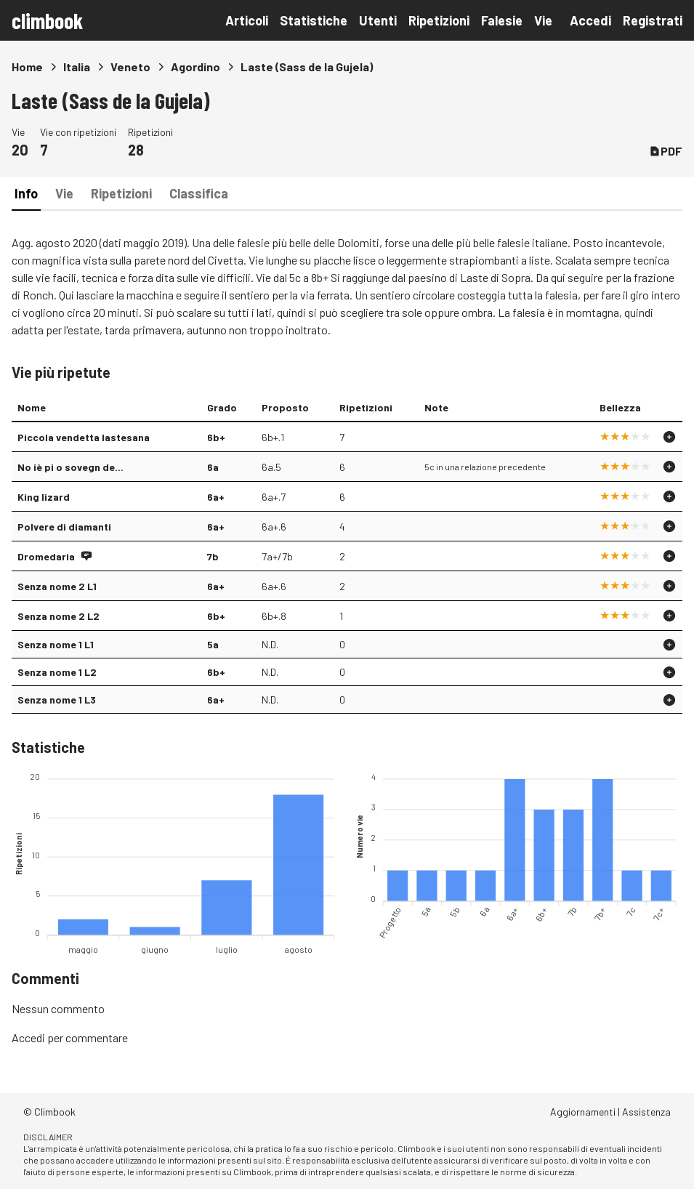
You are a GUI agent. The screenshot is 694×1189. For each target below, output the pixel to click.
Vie (543, 20)
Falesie (501, 20)
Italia (76, 66)
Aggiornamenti (583, 1111)
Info (26, 193)
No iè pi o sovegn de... (70, 467)
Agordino (195, 66)
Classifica (198, 193)
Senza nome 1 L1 (55, 644)
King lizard (43, 497)
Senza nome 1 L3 (56, 699)
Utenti (378, 20)
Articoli (246, 20)
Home (27, 66)
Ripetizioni (438, 20)
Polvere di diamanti (64, 526)
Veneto (130, 66)
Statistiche (313, 20)
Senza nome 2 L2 (58, 616)
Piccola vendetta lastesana (83, 437)
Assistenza (646, 1111)
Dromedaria (46, 556)
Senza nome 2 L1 (57, 586)
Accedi (590, 20)
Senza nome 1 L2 (57, 672)
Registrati (652, 20)
